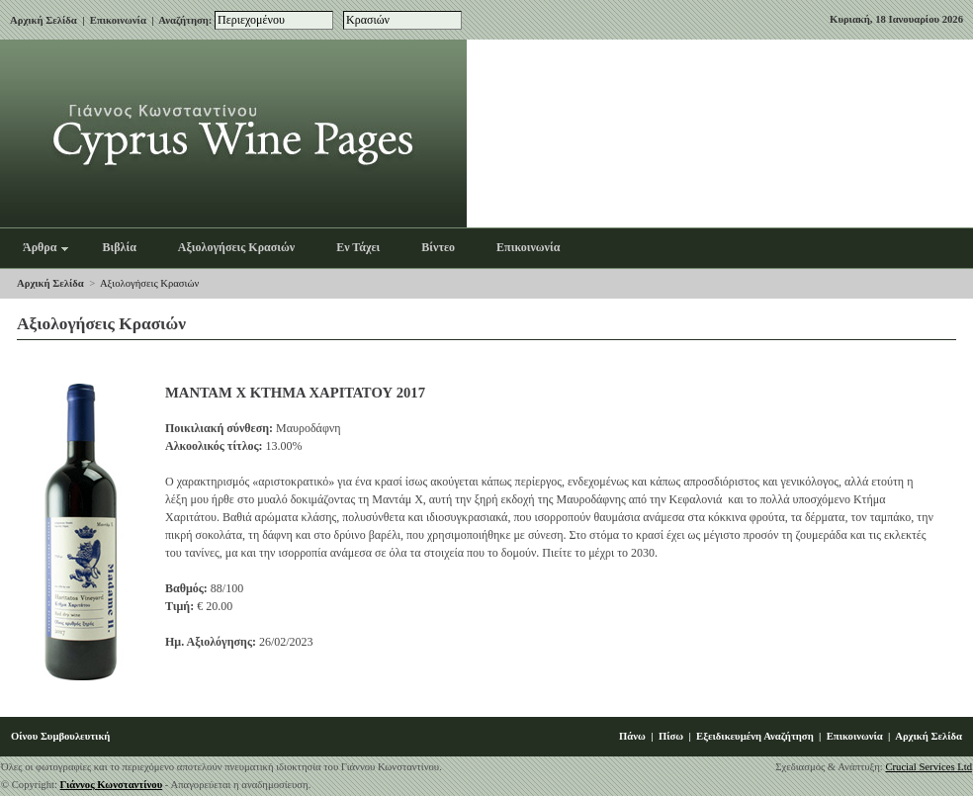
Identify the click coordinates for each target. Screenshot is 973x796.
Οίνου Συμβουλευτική (60, 736)
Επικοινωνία (118, 20)
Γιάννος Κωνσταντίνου (111, 784)
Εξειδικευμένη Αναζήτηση (755, 736)
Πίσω (671, 736)
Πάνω (632, 736)
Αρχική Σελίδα (43, 20)
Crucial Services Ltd (928, 766)
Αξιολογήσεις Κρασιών (149, 283)
